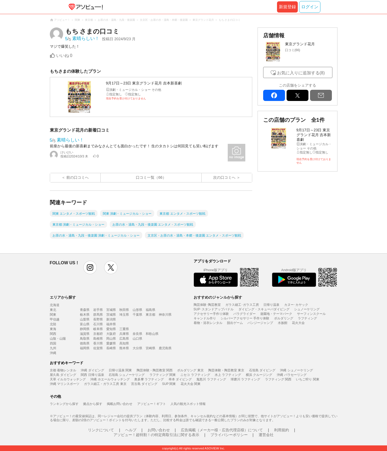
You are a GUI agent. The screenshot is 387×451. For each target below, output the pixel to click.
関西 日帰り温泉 (92, 375)
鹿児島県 (165, 348)
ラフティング (307, 318)
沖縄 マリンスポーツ (64, 384)
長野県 (98, 319)
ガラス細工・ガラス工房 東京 (105, 384)
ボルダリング (283, 318)
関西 (53, 334)
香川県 (98, 343)
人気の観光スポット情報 (188, 404)
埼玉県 (124, 314)
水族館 (282, 323)
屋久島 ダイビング (63, 375)
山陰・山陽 (58, 338)
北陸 (53, 324)
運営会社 (266, 435)
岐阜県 (98, 329)
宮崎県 (150, 348)
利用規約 (281, 430)
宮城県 (111, 310)
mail (321, 95)
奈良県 (137, 334)
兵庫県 (124, 334)
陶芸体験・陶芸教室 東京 (226, 370)
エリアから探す (63, 297)
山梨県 (84, 319)
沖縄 (53, 353)
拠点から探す (92, 404)
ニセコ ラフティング (195, 375)
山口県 (137, 338)
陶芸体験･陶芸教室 (207, 305)
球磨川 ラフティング (245, 379)
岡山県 (111, 338)
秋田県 (124, 310)
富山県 (84, 324)
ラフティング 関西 (278, 379)
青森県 (84, 310)
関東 (53, 314)
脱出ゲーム (235, 323)
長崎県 (111, 348)
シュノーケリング (307, 309)
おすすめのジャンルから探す (218, 297)
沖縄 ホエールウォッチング (109, 379)
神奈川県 (165, 314)
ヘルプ (130, 430)
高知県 (124, 343)
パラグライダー (244, 314)
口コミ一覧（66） (151, 177)
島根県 (98, 338)
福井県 (111, 324)
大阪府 (111, 334)
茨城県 (111, 314)
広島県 (124, 338)
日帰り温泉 (271, 305)
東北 (53, 310)
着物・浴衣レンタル (208, 323)
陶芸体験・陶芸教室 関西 (155, 370)
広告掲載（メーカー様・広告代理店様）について (222, 430)
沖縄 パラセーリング (291, 375)
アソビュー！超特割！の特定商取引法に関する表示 (156, 435)
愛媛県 (111, 343)
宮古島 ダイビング (144, 384)
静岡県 (84, 329)
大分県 (137, 348)
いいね (64, 55)
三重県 (124, 329)
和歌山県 (152, 334)
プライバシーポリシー (229, 435)
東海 (53, 329)
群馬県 (98, 314)
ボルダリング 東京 (190, 370)
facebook (274, 95)
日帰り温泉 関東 (120, 370)
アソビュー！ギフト (151, 404)
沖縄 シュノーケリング (296, 370)
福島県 (150, 310)
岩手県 (98, 310)
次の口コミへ (224, 177)
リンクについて (101, 430)
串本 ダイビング (180, 379)
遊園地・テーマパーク (276, 314)
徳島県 (84, 343)
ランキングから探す (64, 404)
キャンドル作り (205, 318)
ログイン (309, 7)
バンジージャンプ (260, 323)
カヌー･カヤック (296, 305)
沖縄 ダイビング (92, 370)
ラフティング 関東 (162, 375)
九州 (53, 348)
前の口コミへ (77, 177)
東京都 (150, 314)
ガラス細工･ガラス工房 (242, 305)
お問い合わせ (159, 430)
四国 (53, 343)
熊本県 (124, 348)
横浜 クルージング (259, 375)
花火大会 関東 (191, 384)
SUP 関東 (169, 384)
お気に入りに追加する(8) (301, 73)
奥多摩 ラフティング (149, 379)
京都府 (98, 334)
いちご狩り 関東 (307, 379)
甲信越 (54, 319)
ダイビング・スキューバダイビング (264, 309)
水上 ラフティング (228, 375)
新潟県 (111, 319)
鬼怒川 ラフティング (211, 379)
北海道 (54, 305)
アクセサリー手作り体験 (211, 314)
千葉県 (137, 314)
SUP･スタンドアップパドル (214, 309)
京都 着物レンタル (63, 370)
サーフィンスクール (311, 314)
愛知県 (111, 329)
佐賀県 (98, 348)
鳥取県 (84, 338)
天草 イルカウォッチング (68, 379)
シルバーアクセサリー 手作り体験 (245, 318)
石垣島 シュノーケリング (127, 375)
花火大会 (298, 323)
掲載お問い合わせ (119, 404)
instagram (90, 267)
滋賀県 (84, 334)
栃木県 (84, 314)
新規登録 (287, 7)
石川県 (98, 324)
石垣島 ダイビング (262, 370)
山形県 (137, 310)
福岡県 (84, 348)
